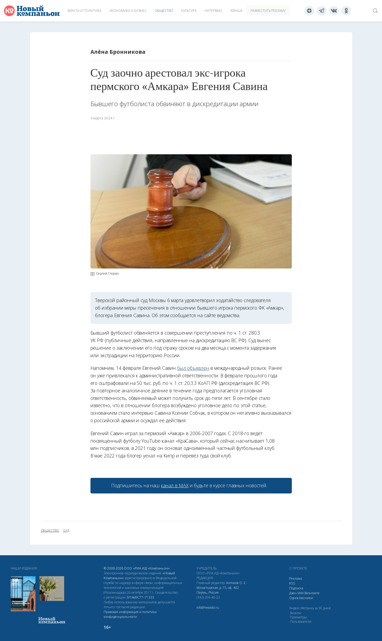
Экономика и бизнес (128, 10)
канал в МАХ (174, 485)
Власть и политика (84, 10)
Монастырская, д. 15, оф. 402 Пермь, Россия (218, 590)
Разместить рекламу (268, 10)
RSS (292, 583)
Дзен (293, 593)
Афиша (236, 10)
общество (50, 530)
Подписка (296, 588)
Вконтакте (311, 593)
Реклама (295, 578)
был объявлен (193, 368)
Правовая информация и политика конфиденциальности (130, 614)
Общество (164, 10)
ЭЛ (140, 597)
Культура (189, 10)
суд (66, 530)
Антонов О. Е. (236, 583)
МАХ (300, 593)
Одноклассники (301, 598)
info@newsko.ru (208, 607)
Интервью (213, 10)
